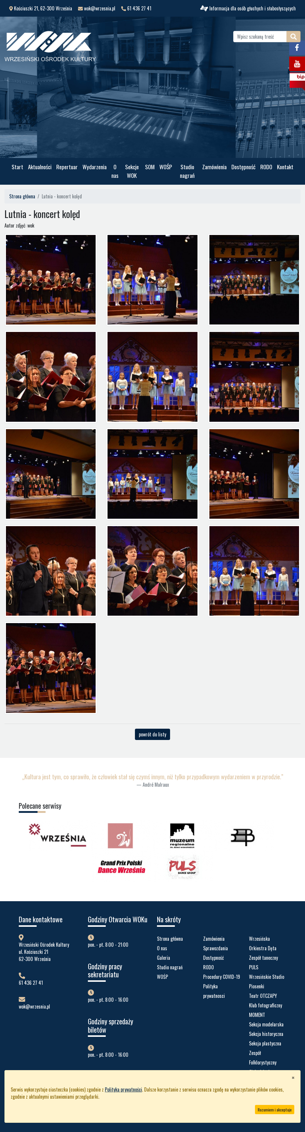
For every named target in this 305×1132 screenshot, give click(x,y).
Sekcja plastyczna (265, 1043)
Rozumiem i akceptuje (275, 1109)
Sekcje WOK (132, 171)
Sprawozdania (215, 948)
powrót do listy (152, 734)
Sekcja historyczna (266, 1033)
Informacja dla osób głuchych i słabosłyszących (248, 8)
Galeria (163, 957)
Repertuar (67, 166)
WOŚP (165, 166)
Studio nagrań (187, 171)
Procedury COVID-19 (221, 976)
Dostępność (243, 166)
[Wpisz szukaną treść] (260, 36)
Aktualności (40, 166)
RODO (266, 166)
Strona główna (22, 196)
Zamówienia (214, 166)
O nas (115, 171)
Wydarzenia (95, 166)
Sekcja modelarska (266, 1024)
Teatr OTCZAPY (263, 995)
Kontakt (285, 166)
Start (17, 166)
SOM (150, 166)
